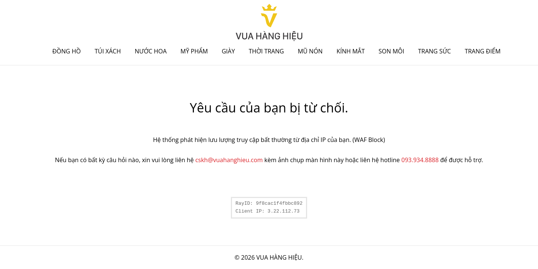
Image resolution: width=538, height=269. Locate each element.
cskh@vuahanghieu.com (229, 160)
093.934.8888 (420, 160)
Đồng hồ (66, 51)
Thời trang (266, 51)
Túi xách (108, 51)
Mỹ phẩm (194, 51)
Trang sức (434, 51)
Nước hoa (151, 51)
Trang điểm (483, 51)
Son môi (391, 51)
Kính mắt (351, 51)
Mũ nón (310, 51)
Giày (228, 51)
